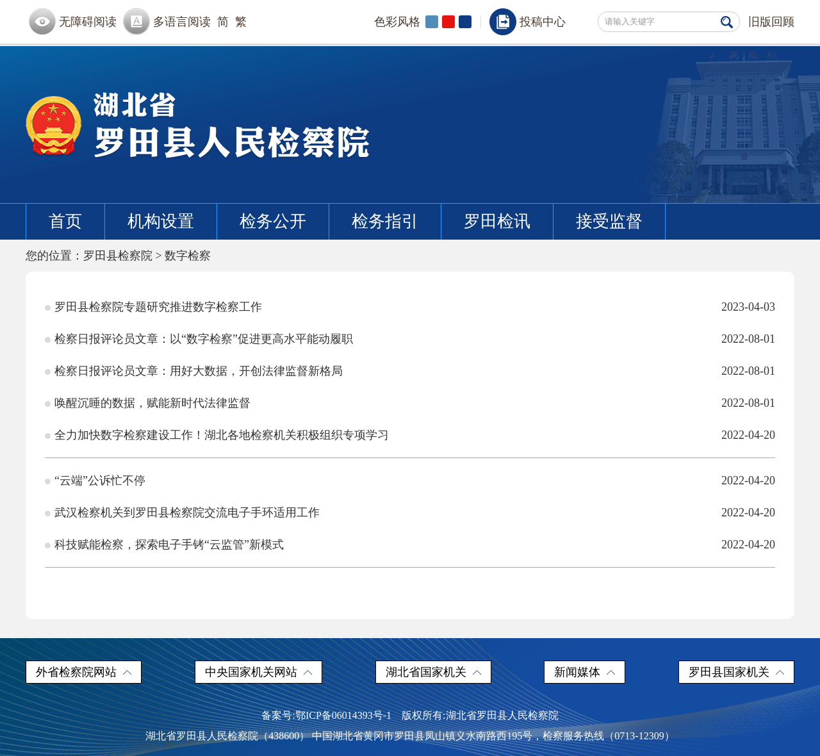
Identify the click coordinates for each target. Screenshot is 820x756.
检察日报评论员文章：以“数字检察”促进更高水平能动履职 (203, 339)
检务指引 (385, 221)
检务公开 (273, 221)
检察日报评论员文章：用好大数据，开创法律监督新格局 (198, 371)
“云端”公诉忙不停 (99, 480)
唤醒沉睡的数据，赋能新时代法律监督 (152, 403)
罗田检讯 (497, 221)
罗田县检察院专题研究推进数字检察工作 (158, 306)
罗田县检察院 (117, 255)
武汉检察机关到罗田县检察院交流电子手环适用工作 (187, 512)
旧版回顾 (771, 21)
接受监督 (609, 221)
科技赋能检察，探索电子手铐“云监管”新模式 (169, 544)
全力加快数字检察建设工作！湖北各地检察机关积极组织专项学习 (221, 435)
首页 (65, 221)
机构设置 (160, 221)
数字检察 (188, 255)
